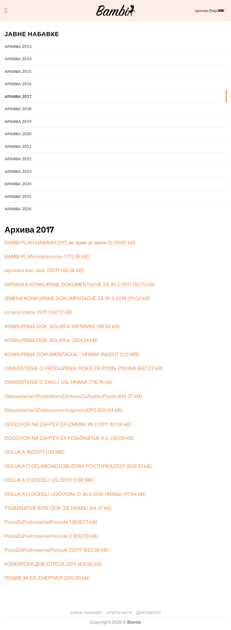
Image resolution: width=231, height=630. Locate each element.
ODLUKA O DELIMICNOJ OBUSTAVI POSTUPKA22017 (65, 466)
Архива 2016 (18, 83)
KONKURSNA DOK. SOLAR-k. (38, 340)
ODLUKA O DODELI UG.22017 (38, 480)
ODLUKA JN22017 (25, 452)
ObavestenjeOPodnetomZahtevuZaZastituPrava (60, 396)
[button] (8, 10)
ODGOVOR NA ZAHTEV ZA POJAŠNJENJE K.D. (57, 438)
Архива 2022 (18, 158)
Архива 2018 (18, 108)
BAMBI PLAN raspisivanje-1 (35, 256)
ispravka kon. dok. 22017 (32, 270)
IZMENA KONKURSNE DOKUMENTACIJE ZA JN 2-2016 (65, 298)
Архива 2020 (18, 133)
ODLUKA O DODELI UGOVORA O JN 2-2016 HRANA (63, 494)
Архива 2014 (18, 58)
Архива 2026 (18, 208)
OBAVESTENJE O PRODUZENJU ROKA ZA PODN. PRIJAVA (70, 368)
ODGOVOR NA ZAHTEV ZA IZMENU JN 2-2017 (57, 424)
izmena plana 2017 (26, 312)
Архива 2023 (18, 171)
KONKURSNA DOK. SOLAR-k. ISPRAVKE (50, 326)
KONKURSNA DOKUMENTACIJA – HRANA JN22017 (62, 354)
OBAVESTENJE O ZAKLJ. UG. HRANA (46, 382)
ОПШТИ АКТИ (119, 612)
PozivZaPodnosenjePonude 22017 (43, 550)
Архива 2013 (18, 46)
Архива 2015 (18, 71)
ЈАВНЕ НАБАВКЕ (86, 612)
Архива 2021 (18, 146)
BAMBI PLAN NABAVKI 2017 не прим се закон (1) (58, 242)
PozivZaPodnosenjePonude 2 (38, 536)
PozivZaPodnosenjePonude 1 (38, 522)
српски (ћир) (210, 10)
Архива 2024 (18, 183)
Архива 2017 (18, 96)
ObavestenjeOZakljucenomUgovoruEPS (50, 410)
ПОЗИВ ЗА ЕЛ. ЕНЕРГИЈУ (34, 578)
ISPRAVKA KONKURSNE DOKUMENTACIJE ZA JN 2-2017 (68, 284)
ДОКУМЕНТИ (148, 612)
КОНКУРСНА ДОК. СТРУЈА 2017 (40, 564)
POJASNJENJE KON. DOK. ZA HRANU (46, 508)
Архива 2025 (18, 196)
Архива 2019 (18, 121)
